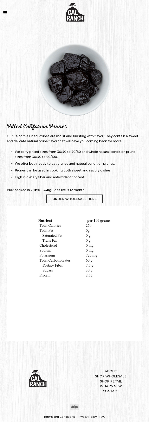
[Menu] (5, 12)
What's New (111, 386)
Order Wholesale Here (74, 199)
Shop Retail (111, 381)
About (111, 371)
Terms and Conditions (59, 417)
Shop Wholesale (110, 376)
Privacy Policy (87, 417)
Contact (111, 391)
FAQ (102, 417)
